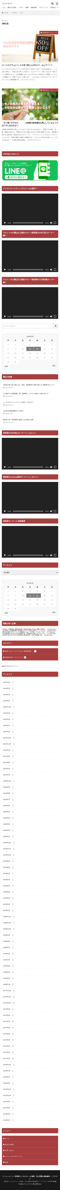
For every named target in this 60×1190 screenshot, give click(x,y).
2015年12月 (9, 1089)
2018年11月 (9, 923)
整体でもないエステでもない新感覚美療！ (20, 651)
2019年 (14, 13)
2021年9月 (8, 750)
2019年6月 (8, 879)
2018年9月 (8, 935)
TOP (3, 7)
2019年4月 (8, 892)
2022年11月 (9, 707)
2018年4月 (8, 966)
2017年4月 (8, 1040)
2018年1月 (8, 984)
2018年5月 (8, 960)
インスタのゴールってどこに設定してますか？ (18, 402)
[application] (30, 209)
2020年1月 (8, 836)
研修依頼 (34, 7)
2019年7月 (8, 873)
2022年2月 (8, 731)
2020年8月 (8, 793)
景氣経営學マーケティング (49, 32)
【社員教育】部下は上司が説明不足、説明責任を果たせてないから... (24, 633)
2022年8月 (8, 713)
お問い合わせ (9, 1150)
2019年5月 (8, 886)
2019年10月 (9, 855)
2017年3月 (8, 1046)
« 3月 (6, 366)
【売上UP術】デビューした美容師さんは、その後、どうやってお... (23, 632)
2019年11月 (9, 849)
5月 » (54, 365)
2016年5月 (8, 1077)
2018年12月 (9, 916)
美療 (26, 7)
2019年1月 (8, 910)
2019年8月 (8, 867)
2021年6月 (8, 756)
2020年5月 (8, 812)
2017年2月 (8, 1052)
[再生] (5, 223)
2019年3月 (8, 898)
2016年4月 (8, 1083)
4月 (21, 13)
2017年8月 (8, 1015)
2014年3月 (8, 1120)
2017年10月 (9, 1003)
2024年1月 (8, 694)
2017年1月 (8, 1058)
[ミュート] (51, 223)
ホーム (7, 1138)
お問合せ (53, 7)
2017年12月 (9, 990)
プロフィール (43, 7)
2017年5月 (8, 1034)
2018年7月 (8, 947)
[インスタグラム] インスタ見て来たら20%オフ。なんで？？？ (27, 65)
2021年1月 (8, 775)
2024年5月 (8, 688)
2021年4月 (8, 762)
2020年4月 (8, 818)
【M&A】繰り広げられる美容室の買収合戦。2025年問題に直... (22, 635)
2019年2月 (8, 904)
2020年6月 (8, 805)
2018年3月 (8, 972)
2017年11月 (9, 997)
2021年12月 (9, 738)
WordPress (37, 1184)
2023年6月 (8, 701)
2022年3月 (8, 725)
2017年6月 (8, 1027)
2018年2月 (8, 978)
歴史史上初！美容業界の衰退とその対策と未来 (18, 420)
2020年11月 (9, 781)
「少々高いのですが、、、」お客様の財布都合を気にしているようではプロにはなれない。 (30, 124)
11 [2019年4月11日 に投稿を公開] (30, 349)
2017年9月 (8, 1009)
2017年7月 (8, 1021)
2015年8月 (8, 1108)
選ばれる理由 (12, 7)
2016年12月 (9, 1064)
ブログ (21, 7)
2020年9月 (8, 787)
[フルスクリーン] (55, 223)
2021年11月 (9, 744)
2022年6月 (8, 719)
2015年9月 (8, 1101)
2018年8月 (8, 941)
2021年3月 (8, 768)
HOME (6, 13)
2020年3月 (8, 824)
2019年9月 (8, 861)
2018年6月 (8, 953)
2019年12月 (9, 842)
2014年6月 (8, 1114)
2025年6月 (8, 682)
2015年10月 (9, 1095)
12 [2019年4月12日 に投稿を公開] (37, 349)
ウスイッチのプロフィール (13, 1156)
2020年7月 (8, 799)
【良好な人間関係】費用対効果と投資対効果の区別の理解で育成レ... (24, 629)
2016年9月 (8, 1071)
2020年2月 (8, 830)
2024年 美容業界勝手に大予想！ (13, 411)
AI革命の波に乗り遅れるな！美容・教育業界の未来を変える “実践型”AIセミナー (29, 385)
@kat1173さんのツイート (10, 666)
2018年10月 (9, 929)
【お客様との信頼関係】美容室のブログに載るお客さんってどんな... (24, 631)
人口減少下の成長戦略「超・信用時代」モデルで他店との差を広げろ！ (26, 393)
